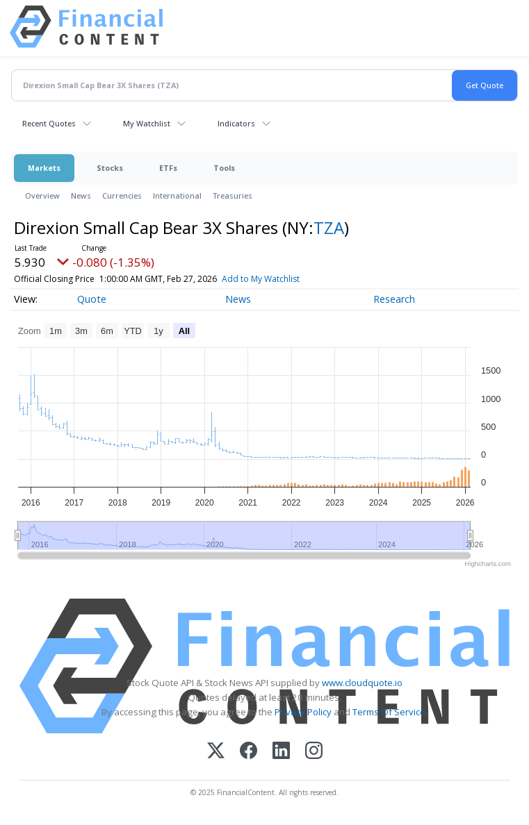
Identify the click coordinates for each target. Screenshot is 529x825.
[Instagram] (314, 751)
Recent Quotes (49, 123)
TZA (329, 227)
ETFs (168, 167)
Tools (224, 167)
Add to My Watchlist (283, 279)
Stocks (110, 167)
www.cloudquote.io (362, 682)
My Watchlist (146, 123)
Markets (44, 167)
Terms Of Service (388, 712)
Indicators (236, 123)
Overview (42, 195)
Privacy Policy (303, 712)
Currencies (122, 195)
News (81, 195)
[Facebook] (248, 751)
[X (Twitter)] (216, 751)
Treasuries (232, 195)
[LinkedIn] (281, 751)
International (177, 195)
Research (394, 299)
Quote (91, 299)
